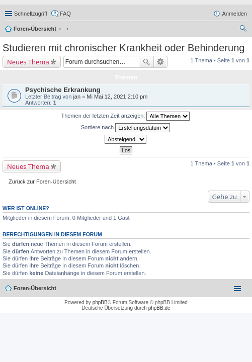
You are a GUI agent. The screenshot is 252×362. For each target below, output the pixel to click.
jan (76, 97)
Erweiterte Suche (160, 62)
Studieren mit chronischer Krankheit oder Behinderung (123, 47)
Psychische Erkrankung (63, 90)
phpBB (100, 302)
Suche (146, 62)
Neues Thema (28, 61)
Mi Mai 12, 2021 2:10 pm (117, 97)
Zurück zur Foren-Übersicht (42, 181)
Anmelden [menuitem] (234, 14)
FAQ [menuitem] (65, 14)
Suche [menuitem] (244, 30)
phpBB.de (159, 308)
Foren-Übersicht (35, 29)
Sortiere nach (125, 127)
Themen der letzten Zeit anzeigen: (125, 116)
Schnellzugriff (30, 14)
